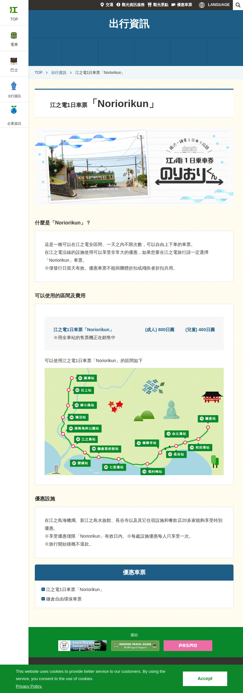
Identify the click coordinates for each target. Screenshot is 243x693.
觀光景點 (160, 5)
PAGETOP (226, 625)
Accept (205, 678)
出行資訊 (129, 23)
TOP (38, 72)
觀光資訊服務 (133, 5)
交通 (109, 5)
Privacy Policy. (29, 686)
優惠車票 (184, 5)
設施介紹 (189, 52)
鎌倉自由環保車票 (64, 598)
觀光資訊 (152, 52)
